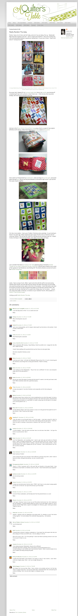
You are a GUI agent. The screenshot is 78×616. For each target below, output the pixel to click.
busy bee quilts (46, 178)
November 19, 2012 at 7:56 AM (27, 566)
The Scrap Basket (22, 22)
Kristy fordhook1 (17, 556)
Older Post (53, 610)
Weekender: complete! (37, 87)
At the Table (40, 25)
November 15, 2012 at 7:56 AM (23, 368)
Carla (14, 334)
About (14, 22)
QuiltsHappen (16, 566)
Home (9, 22)
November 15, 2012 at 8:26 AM (23, 387)
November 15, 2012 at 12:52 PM (24, 482)
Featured (33, 25)
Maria (14, 358)
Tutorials (30, 22)
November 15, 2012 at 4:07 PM (24, 500)
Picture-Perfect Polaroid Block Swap (26, 128)
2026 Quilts (37, 22)
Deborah (15, 512)
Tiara (14, 387)
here (18, 179)
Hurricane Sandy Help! (30, 92)
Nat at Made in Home (18, 522)
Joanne (15, 544)
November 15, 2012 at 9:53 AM (26, 417)
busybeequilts (29, 178)
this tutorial (47, 129)
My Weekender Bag (23, 87)
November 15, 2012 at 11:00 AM (31, 464)
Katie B (15, 325)
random (14, 300)
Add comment (13, 576)
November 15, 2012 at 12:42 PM (28, 474)
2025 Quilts (44, 22)
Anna (14, 368)
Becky (14, 395)
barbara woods (17, 474)
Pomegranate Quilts (18, 464)
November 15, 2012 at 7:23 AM (24, 317)
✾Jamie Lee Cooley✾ (18, 308)
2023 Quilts (60, 22)
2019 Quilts (26, 25)
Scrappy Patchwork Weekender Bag (38, 89)
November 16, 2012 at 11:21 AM (24, 544)
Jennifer (45, 92)
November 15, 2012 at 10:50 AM (28, 452)
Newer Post (12, 610)
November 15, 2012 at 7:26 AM (23, 334)
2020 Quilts (19, 25)
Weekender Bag (29, 87)
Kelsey (14, 317)
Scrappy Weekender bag (14, 87)
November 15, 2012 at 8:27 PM (25, 512)
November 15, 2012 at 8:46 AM (25, 407)
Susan (14, 482)
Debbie (15, 298)
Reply (14, 312)
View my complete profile (67, 38)
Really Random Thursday (23, 295)
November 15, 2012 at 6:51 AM (31, 308)
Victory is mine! (51, 87)
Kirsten (15, 492)
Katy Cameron (16, 452)
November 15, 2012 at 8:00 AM (23, 377)
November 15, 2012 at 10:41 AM (23, 438)
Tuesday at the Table (29, 265)
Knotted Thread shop (16, 269)
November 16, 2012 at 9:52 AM (22, 530)
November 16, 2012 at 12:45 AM (32, 522)
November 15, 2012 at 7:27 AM (30, 343)
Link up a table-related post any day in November (25, 266)
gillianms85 (36, 129)
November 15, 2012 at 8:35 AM (23, 395)
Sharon (15, 500)
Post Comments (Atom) (20, 612)
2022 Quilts (67, 22)
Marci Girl (15, 407)
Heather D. (15, 417)
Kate (14, 438)
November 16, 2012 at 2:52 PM (29, 556)
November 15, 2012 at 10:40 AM (24, 428)
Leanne (15, 428)
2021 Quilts (11, 25)
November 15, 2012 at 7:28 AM (23, 358)
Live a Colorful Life (18, 343)
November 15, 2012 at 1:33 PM (24, 492)
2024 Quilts (52, 22)
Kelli (14, 530)
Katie (14, 377)
